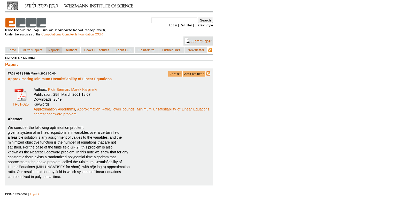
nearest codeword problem (55, 114)
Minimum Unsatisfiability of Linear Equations (173, 109)
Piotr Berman (58, 89)
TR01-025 (21, 102)
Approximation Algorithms (54, 109)
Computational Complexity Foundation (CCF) (72, 34)
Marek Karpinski (84, 89)
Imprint (34, 194)
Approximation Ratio (93, 109)
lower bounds (124, 109)
